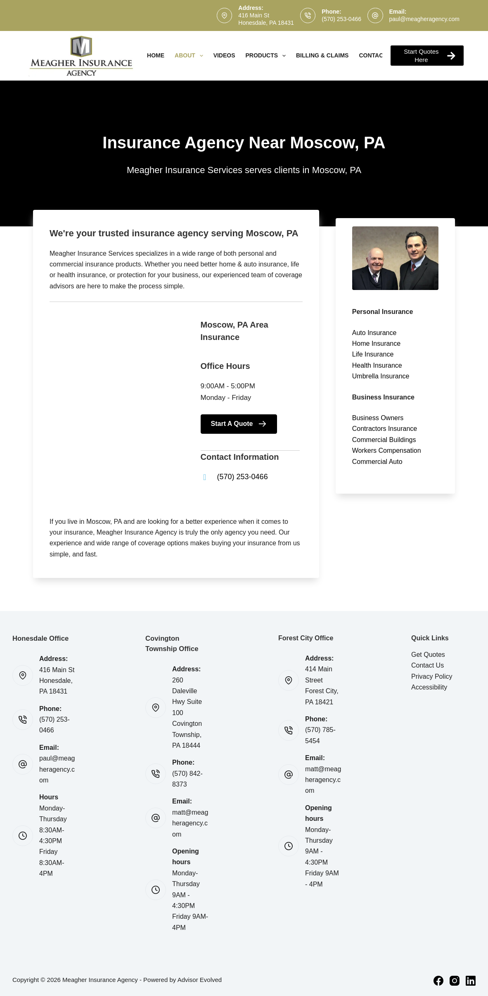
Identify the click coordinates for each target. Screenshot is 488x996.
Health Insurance (377, 365)
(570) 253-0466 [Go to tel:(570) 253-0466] (242, 477)
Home (155, 55)
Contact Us (427, 665)
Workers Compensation (386, 450)
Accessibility (429, 687)
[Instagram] (455, 981)
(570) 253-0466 (341, 19)
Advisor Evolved (200, 979)
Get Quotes (428, 654)
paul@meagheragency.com (424, 19)
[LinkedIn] (471, 981)
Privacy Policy (431, 676)
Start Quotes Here (429, 55)
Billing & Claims (322, 55)
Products (267, 56)
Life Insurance (373, 354)
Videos (224, 55)
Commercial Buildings (384, 439)
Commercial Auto (377, 461)
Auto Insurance (374, 332)
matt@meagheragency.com (190, 823)
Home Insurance (376, 343)
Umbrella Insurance (381, 376)
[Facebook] (438, 981)
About (190, 56)
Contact (378, 56)
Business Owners (378, 417)
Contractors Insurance (384, 428)
